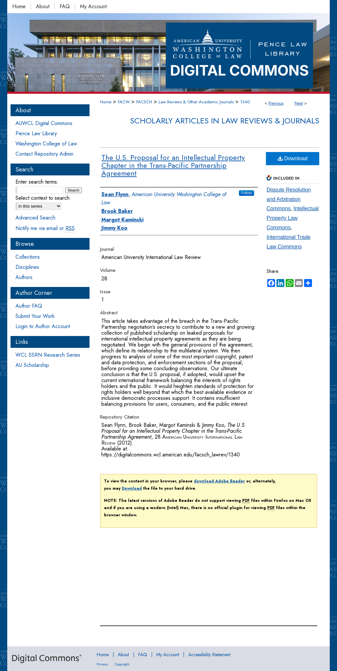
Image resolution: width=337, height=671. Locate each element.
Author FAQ (28, 306)
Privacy (102, 664)
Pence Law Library (36, 133)
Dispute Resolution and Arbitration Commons (289, 199)
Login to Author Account (42, 326)
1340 (245, 102)
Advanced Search (35, 217)
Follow (246, 193)
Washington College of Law (46, 143)
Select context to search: (43, 198)
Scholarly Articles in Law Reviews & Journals (224, 120)
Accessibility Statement (209, 654)
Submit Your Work (35, 316)
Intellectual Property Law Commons (293, 218)
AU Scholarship (32, 365)
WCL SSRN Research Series (47, 355)
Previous (276, 103)
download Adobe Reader (219, 481)
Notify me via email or (45, 228)
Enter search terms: (37, 182)
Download (293, 158)
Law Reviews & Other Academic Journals (196, 102)
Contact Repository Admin (44, 154)
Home (105, 102)
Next (299, 103)
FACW (124, 102)
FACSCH (144, 102)
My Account (167, 654)
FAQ (142, 654)
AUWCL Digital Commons (43, 123)
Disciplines (27, 267)
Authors (24, 277)
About (123, 654)
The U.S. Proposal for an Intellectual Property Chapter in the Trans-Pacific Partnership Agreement (173, 165)
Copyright (122, 664)
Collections (27, 257)
